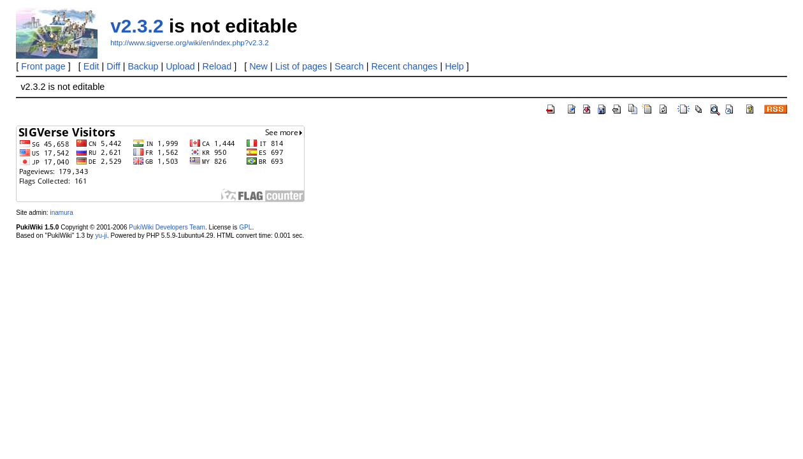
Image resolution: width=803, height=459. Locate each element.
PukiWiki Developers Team (167, 227)
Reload (217, 66)
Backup (142, 66)
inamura (61, 212)
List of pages (301, 66)
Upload (180, 66)
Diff (113, 66)
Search (349, 66)
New (258, 66)
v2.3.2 (136, 25)
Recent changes (404, 66)
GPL (245, 227)
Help (454, 66)
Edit (91, 66)
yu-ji (100, 235)
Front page (43, 66)
